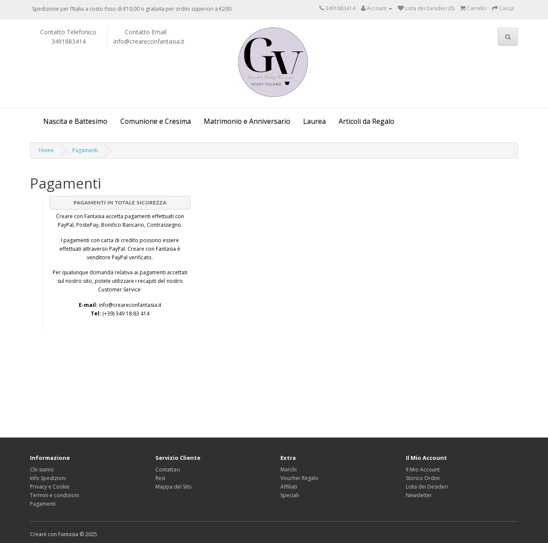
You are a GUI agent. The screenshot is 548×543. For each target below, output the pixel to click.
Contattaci (167, 469)
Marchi (288, 469)
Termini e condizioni (54, 495)
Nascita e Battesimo (75, 121)
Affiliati (288, 486)
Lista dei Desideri (427, 486)
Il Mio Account (423, 469)
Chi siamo (42, 469)
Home (46, 150)
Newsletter (419, 495)
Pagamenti (85, 150)
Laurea (314, 121)
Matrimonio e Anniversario (247, 121)
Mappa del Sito (173, 486)
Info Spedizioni (48, 478)
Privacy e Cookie (50, 486)
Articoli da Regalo (366, 121)
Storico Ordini (423, 478)
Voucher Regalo (299, 478)
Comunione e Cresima (155, 121)
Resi (160, 478)
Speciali (289, 495)
